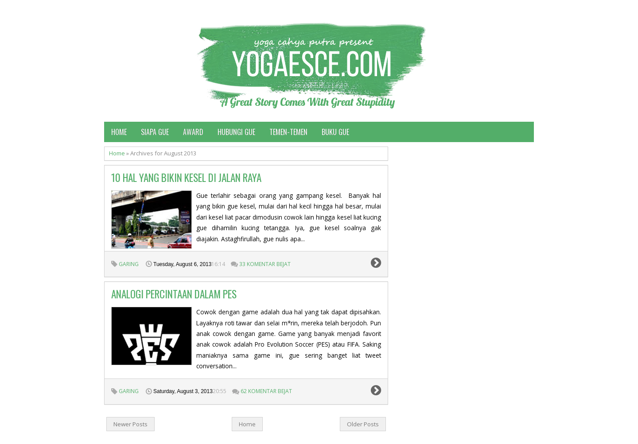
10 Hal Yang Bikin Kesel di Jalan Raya (186, 177)
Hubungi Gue (236, 132)
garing (129, 264)
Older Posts (363, 424)
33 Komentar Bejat (265, 264)
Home (119, 132)
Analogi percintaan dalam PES (174, 294)
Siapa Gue (155, 132)
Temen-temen (288, 132)
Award (193, 132)
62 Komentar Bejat (266, 391)
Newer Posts (130, 424)
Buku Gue (335, 132)
